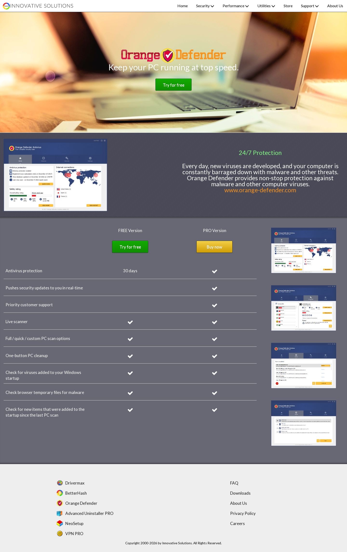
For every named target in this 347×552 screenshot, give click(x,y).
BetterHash (76, 493)
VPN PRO (74, 533)
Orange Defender (81, 503)
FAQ (234, 482)
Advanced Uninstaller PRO (89, 513)
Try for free (173, 84)
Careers (237, 523)
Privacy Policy (243, 513)
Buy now (214, 246)
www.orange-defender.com (260, 189)
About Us (238, 503)
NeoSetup (74, 523)
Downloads (240, 493)
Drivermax (75, 482)
